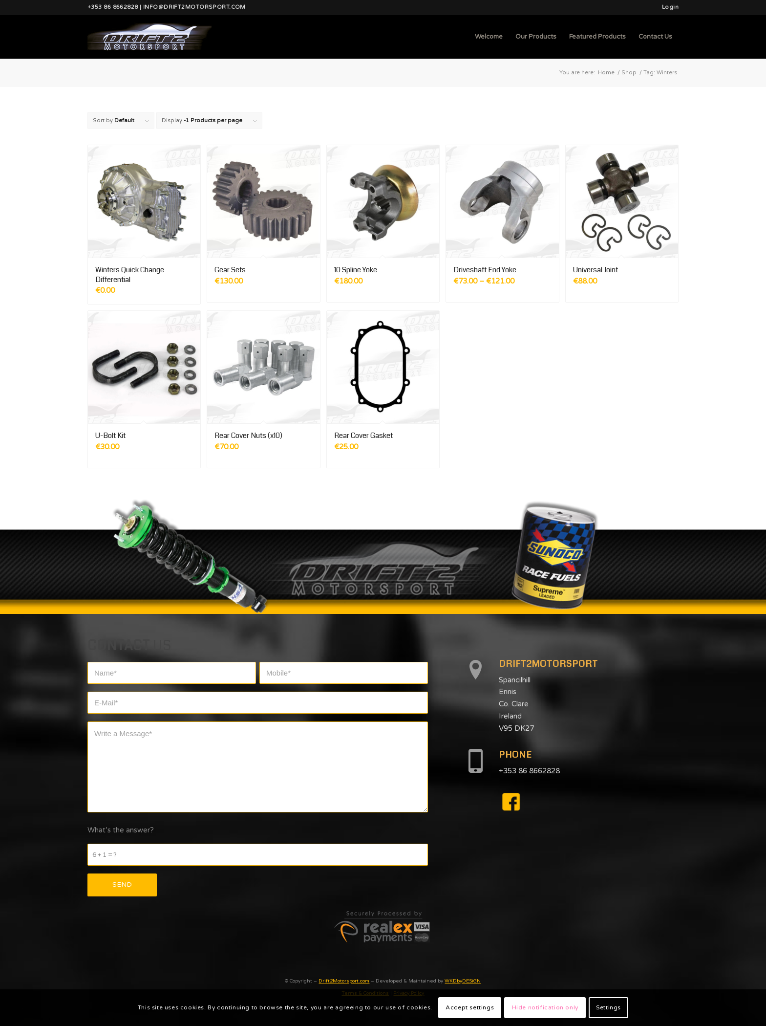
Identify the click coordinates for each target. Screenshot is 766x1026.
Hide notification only (545, 1007)
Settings (608, 1007)
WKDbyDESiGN (463, 981)
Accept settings (470, 1007)
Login (670, 7)
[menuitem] (668, 7)
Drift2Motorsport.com (344, 981)
